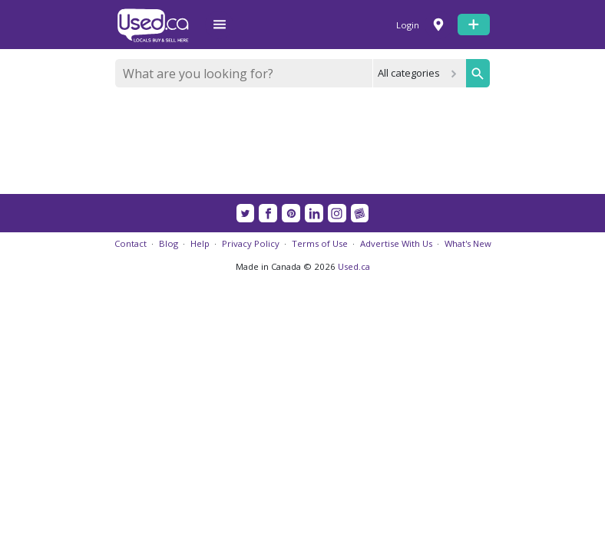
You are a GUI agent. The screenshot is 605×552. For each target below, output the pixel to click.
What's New (468, 243)
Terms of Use (320, 243)
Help (200, 243)
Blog (168, 243)
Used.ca (354, 266)
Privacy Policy (250, 243)
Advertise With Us (396, 243)
